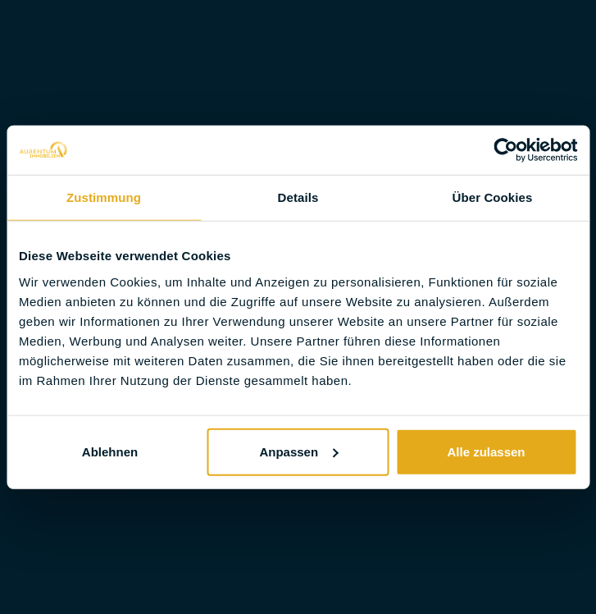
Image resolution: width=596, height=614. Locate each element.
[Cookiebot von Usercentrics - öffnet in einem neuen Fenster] (505, 150)
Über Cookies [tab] (493, 197)
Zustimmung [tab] (103, 197)
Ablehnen (110, 451)
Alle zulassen (486, 451)
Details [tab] (298, 197)
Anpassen (298, 451)
